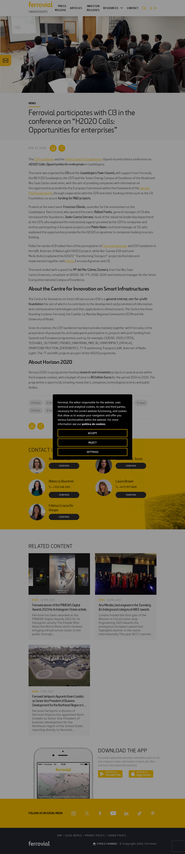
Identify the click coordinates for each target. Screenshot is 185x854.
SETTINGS (92, 452)
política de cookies (93, 424)
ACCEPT (92, 433)
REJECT (92, 442)
